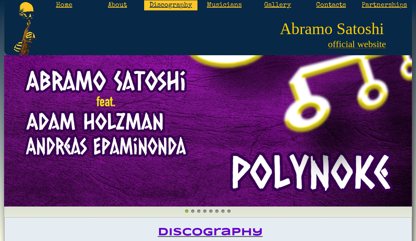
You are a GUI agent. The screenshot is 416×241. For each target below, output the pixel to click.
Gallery (277, 5)
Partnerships (384, 5)
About (117, 5)
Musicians (224, 5)
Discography (171, 5)
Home (64, 5)
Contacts (331, 5)
